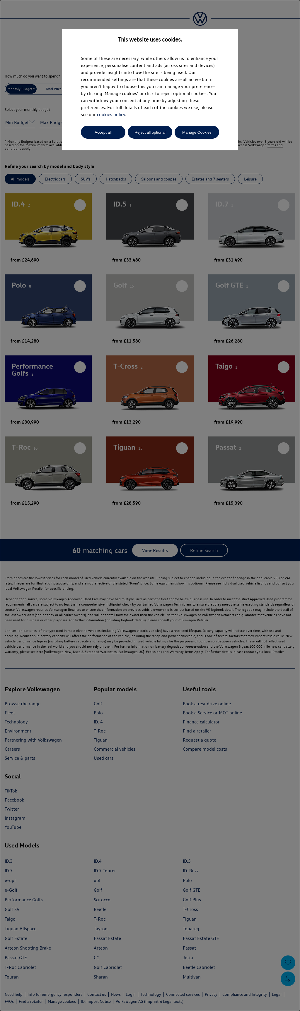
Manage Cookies (197, 132)
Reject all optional (149, 132)
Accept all (103, 132)
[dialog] (150, 505)
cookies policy (111, 114)
